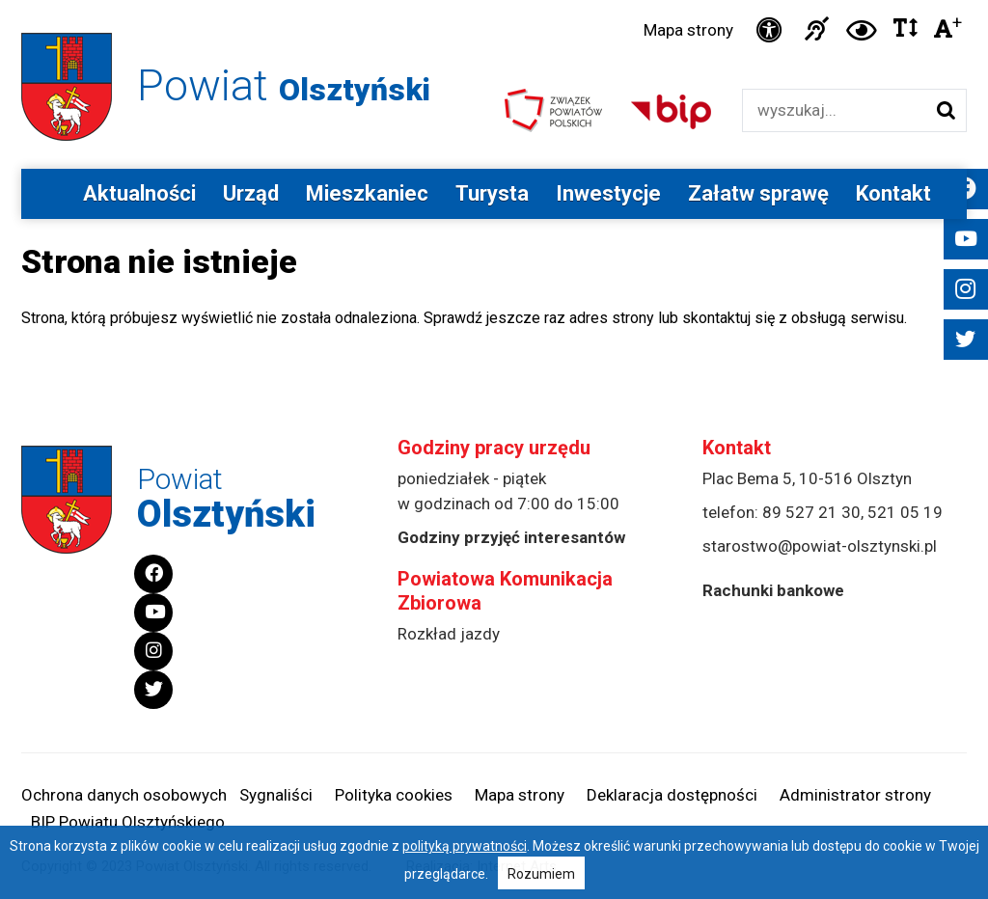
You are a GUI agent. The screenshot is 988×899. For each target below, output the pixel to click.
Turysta (492, 193)
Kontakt (893, 193)
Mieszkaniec (367, 193)
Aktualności (139, 193)
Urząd (251, 193)
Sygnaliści (276, 794)
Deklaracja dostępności (672, 794)
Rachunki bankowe (773, 590)
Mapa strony (688, 30)
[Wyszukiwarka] (834, 110)
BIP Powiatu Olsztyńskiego (128, 821)
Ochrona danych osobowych (124, 794)
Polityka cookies (394, 794)
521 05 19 (905, 512)
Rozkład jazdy (449, 633)
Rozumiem (541, 874)
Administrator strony (855, 794)
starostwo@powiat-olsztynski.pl (819, 546)
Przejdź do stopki (494, 0)
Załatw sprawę (758, 193)
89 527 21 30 (811, 512)
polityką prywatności (464, 846)
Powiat (283, 85)
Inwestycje (608, 193)
